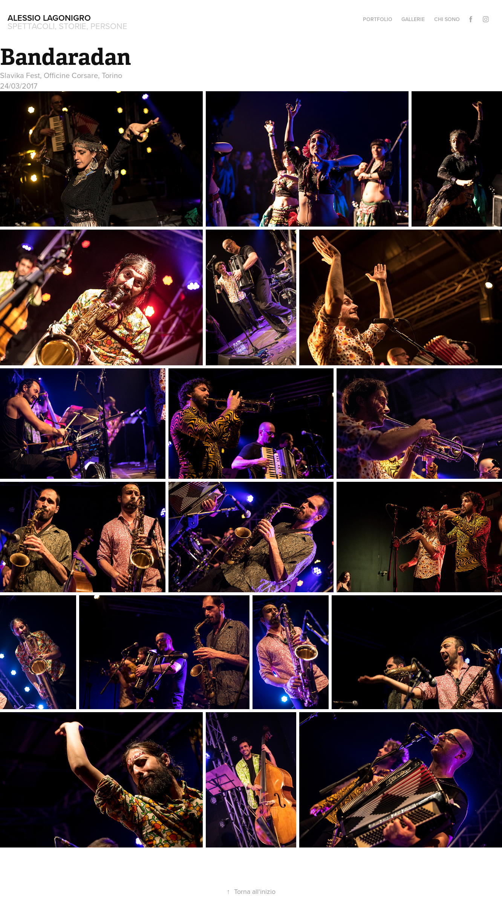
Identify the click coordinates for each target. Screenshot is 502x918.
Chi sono (447, 19)
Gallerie (413, 19)
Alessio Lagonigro (49, 18)
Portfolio (377, 19)
